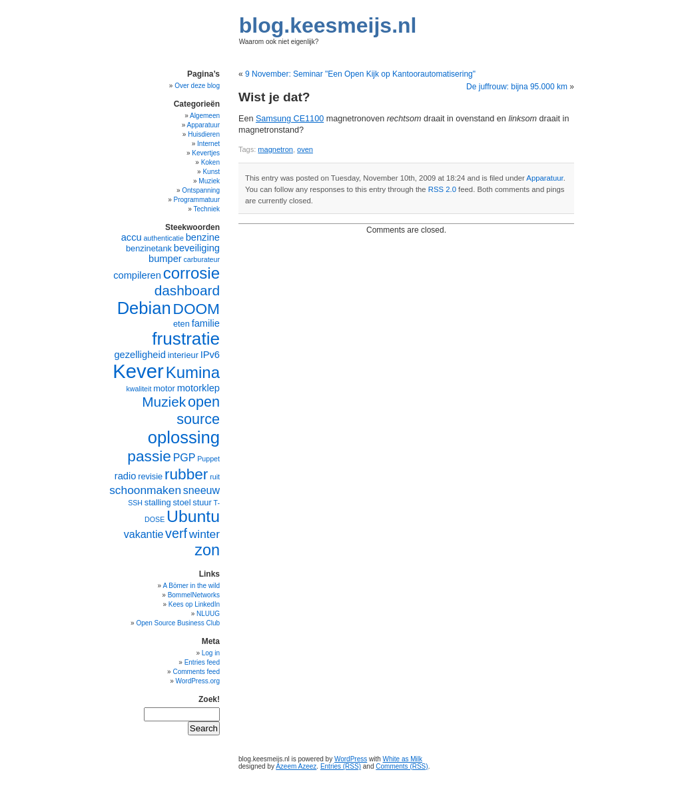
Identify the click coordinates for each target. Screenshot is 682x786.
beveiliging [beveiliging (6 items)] (197, 248)
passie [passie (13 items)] (149, 456)
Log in (211, 653)
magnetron (275, 149)
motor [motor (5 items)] (164, 388)
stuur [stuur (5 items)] (201, 502)
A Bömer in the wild (191, 585)
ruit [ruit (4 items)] (215, 477)
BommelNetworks (194, 595)
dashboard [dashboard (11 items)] (187, 290)
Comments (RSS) (402, 766)
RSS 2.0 (442, 189)
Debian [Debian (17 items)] (144, 308)
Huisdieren (204, 134)
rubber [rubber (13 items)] (186, 474)
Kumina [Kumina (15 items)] (193, 372)
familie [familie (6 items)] (206, 323)
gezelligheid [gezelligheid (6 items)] (139, 354)
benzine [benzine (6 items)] (203, 237)
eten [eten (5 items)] (181, 324)
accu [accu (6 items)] (131, 237)
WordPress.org (197, 681)
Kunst (211, 171)
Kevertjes (206, 153)
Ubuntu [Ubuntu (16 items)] (193, 516)
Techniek (207, 209)
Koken (210, 162)
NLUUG (208, 613)
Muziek (209, 181)
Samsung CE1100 (290, 118)
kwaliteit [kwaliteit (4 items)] (138, 389)
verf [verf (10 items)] (176, 533)
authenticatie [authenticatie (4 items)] (163, 238)
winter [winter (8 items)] (204, 534)
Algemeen (205, 115)
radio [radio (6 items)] (126, 476)
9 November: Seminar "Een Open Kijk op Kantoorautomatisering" (360, 74)
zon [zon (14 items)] (207, 550)
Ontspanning (201, 190)
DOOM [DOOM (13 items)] (196, 308)
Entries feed (202, 662)
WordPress (350, 759)
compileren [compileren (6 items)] (137, 275)
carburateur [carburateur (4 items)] (202, 259)
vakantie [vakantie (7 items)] (144, 534)
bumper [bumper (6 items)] (165, 258)
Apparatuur (544, 178)
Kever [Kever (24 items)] (138, 371)
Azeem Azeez (296, 766)
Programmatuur (197, 199)
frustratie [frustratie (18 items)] (186, 339)
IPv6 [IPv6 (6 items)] (210, 354)
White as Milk (402, 759)
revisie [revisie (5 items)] (150, 476)
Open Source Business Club (178, 623)
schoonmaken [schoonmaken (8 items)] (145, 490)
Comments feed (196, 671)
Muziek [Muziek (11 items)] (164, 401)
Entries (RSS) (340, 766)
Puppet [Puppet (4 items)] (208, 459)
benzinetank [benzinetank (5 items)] (149, 248)
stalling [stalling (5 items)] (158, 502)
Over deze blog (197, 85)
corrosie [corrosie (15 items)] (191, 273)
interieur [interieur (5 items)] (183, 355)
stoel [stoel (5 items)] (181, 502)
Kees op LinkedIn (194, 604)
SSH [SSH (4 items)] (135, 503)
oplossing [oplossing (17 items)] (184, 437)
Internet (208, 143)
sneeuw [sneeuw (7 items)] (201, 490)
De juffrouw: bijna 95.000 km (516, 86)
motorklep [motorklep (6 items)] (198, 388)
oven (305, 149)
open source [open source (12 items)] (198, 410)
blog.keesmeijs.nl (328, 25)
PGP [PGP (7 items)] (184, 457)
